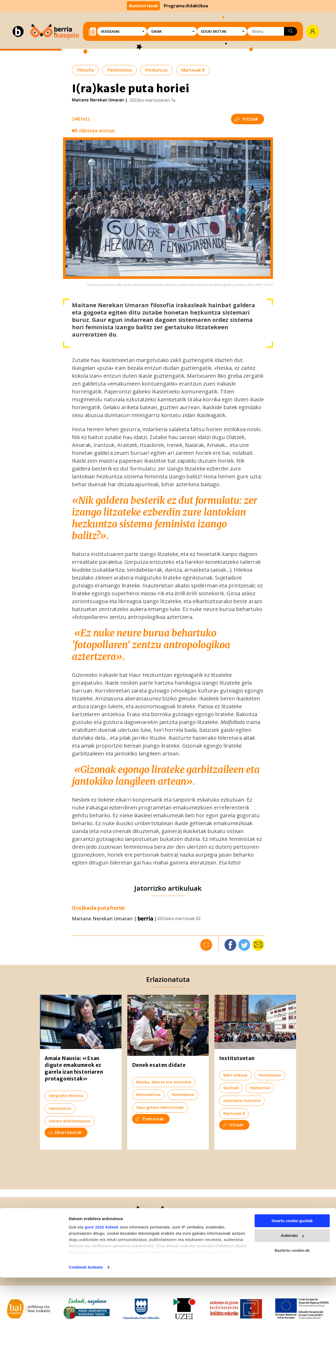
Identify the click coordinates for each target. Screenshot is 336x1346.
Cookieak (203, 1269)
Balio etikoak (235, 1075)
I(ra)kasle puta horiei (98, 908)
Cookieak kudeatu (86, 1335)
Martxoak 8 (192, 70)
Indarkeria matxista (241, 1100)
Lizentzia (226, 1269)
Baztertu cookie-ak (292, 1319)
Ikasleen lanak (143, 5)
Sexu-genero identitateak (160, 1107)
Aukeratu (292, 1304)
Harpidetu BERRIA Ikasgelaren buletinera (266, 1253)
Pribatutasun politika (166, 1269)
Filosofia (85, 70)
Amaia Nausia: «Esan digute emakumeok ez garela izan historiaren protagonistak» (74, 1068)
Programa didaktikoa (186, 5)
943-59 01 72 (48, 1251)
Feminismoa (120, 70)
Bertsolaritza (148, 1094)
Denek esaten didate (159, 1065)
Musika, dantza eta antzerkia (163, 1081)
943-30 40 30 (61, 1243)
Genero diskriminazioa (69, 1120)
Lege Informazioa (119, 1269)
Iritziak (246, 119)
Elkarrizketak (65, 1132)
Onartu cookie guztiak (292, 1289)
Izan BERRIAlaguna (254, 1237)
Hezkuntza (156, 70)
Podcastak (149, 1119)
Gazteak (231, 1087)
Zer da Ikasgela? (163, 1236)
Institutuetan (236, 1058)
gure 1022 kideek (102, 1295)
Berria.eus (33, 1236)
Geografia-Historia (66, 1095)
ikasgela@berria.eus (168, 1251)
